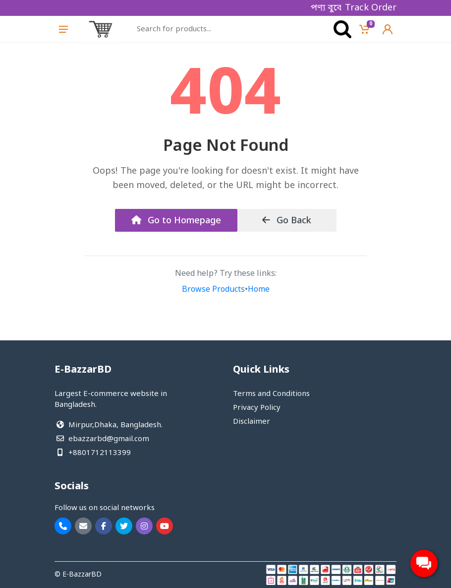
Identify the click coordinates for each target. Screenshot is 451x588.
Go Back (286, 221)
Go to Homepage (176, 221)
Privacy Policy (257, 408)
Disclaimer (251, 422)
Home (259, 289)
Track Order (370, 7)
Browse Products (213, 289)
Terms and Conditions (271, 394)
